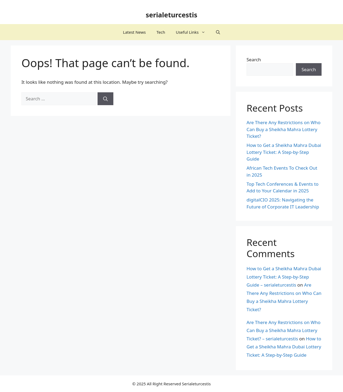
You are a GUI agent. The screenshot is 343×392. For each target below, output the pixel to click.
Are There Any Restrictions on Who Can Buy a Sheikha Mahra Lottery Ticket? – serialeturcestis (283, 330)
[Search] (105, 98)
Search (254, 59)
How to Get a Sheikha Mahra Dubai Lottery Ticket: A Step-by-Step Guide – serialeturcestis (284, 276)
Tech (160, 32)
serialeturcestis (171, 14)
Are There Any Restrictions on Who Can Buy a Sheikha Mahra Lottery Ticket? (283, 129)
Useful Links (193, 32)
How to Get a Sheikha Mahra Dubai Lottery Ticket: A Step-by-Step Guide (284, 152)
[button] (218, 32)
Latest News (134, 32)
